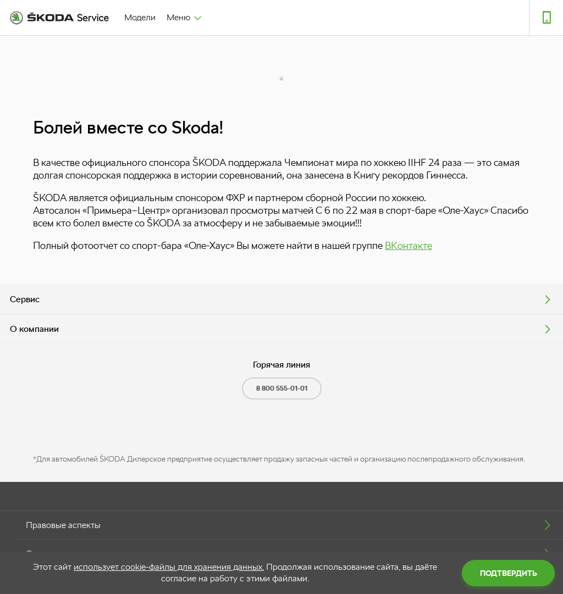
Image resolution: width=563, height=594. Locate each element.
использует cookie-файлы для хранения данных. (169, 567)
